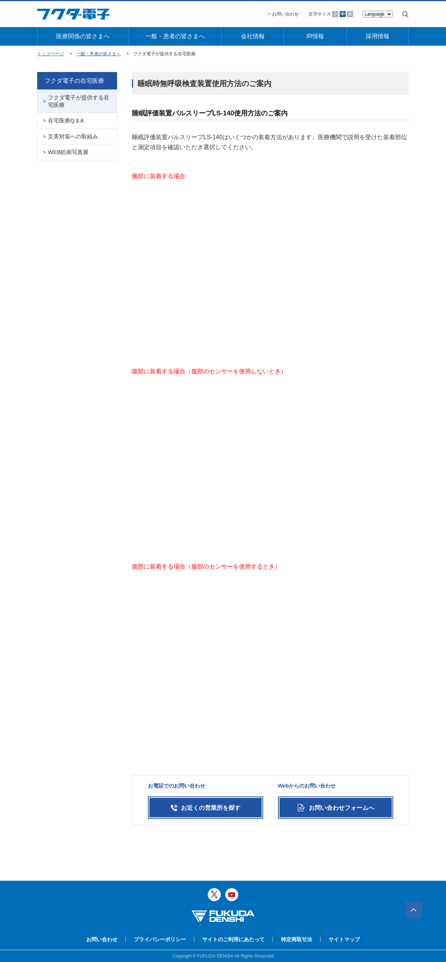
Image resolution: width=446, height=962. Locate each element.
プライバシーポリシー (160, 939)
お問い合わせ (285, 14)
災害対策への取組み (73, 136)
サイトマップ (344, 939)
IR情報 (315, 36)
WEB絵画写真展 (68, 152)
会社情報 (253, 36)
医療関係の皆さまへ (83, 36)
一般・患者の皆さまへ (175, 36)
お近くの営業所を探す (210, 808)
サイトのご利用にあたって (233, 939)
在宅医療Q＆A (66, 120)
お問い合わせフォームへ (341, 808)
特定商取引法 (296, 939)
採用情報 (378, 36)
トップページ (50, 53)
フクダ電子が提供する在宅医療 (78, 101)
